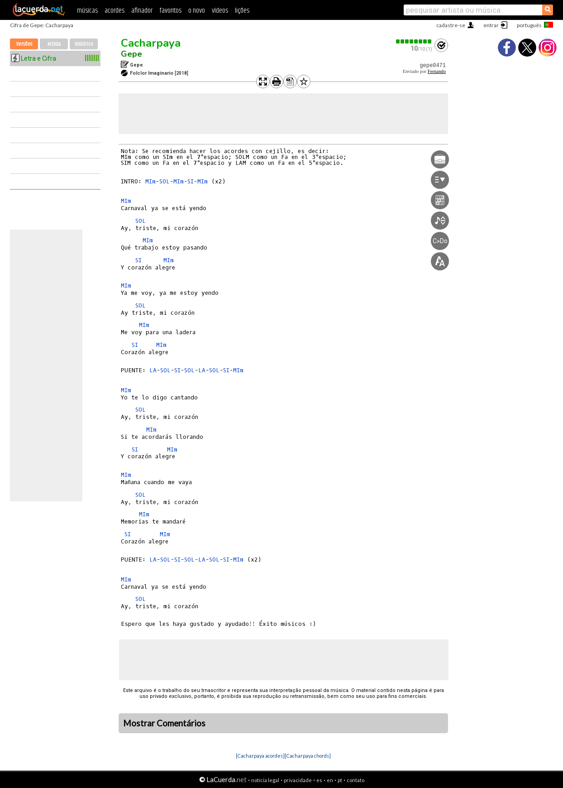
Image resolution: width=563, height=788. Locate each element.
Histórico (84, 44)
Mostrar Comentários (164, 723)
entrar (491, 25)
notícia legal (265, 780)
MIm (150, 181)
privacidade (298, 780)
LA (153, 370)
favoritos (170, 10)
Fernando (437, 71)
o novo (196, 10)
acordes (114, 10)
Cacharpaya (151, 43)
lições (242, 10)
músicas (87, 10)
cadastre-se (450, 25)
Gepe (131, 53)
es (319, 780)
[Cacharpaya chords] (308, 756)
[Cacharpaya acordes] (260, 756)
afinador (142, 10)
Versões (24, 44)
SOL (164, 181)
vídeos (220, 10)
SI (190, 181)
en (330, 780)
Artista (54, 44)
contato (355, 780)
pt (340, 780)
